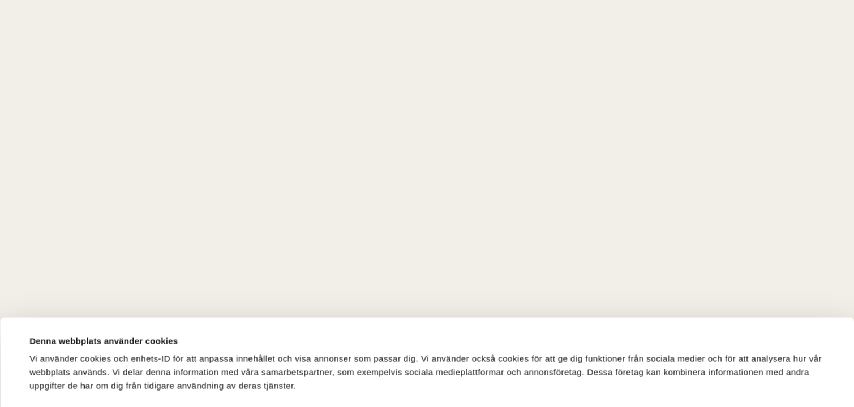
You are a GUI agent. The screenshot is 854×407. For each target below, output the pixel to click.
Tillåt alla (585, 369)
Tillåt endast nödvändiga (751, 371)
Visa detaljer (54, 336)
